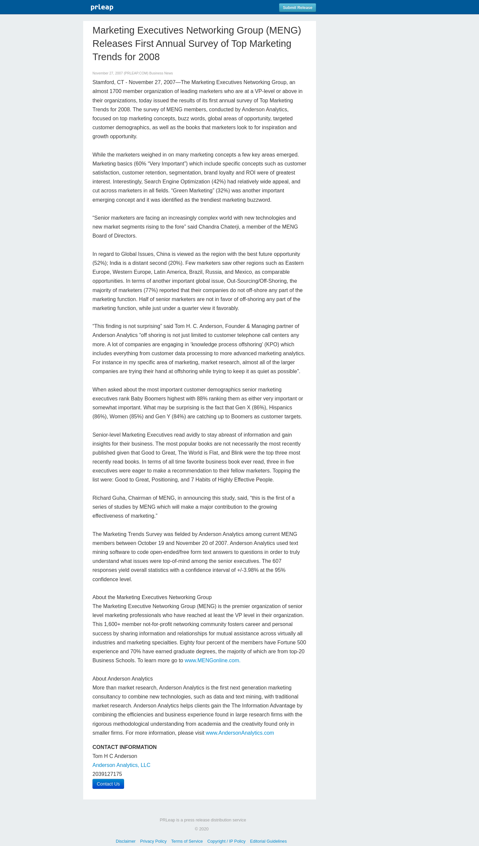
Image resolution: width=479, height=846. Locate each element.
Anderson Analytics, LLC (121, 765)
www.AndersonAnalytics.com (240, 733)
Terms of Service (187, 841)
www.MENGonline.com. (212, 660)
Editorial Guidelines (268, 841)
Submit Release (297, 7)
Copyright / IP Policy (226, 841)
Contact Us (108, 784)
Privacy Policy (153, 841)
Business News (161, 73)
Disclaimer (126, 841)
